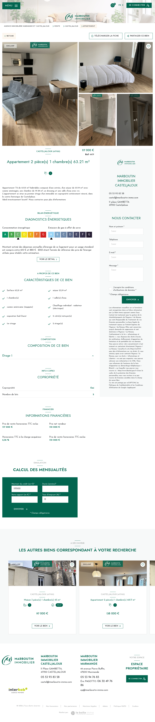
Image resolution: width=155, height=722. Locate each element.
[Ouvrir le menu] (11, 5)
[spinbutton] (55, 501)
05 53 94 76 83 (89, 678)
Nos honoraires (52, 708)
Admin (105, 708)
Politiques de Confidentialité (119, 385)
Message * (113, 266)
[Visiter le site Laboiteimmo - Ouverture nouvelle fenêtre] (82, 714)
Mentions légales (90, 708)
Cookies (135, 708)
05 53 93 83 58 (116, 194)
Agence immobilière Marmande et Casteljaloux (26, 26)
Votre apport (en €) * (21, 496)
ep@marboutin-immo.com (94, 691)
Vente (57, 26)
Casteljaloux (71, 26)
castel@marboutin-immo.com (123, 198)
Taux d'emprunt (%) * (51, 496)
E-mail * (112, 253)
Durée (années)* (49, 485)
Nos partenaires (70, 708)
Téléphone (113, 240)
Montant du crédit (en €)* (23, 485)
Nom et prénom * (116, 227)
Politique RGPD (120, 708)
